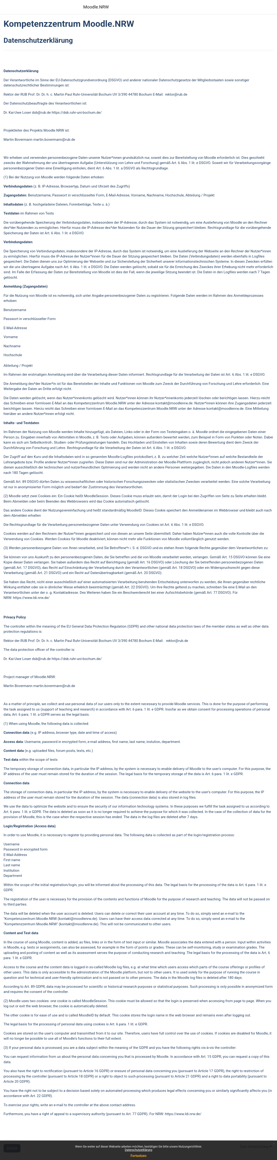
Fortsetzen (139, 1156)
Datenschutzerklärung (138, 1150)
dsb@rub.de (41, 112)
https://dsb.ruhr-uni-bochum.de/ (77, 112)
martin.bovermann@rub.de (54, 139)
